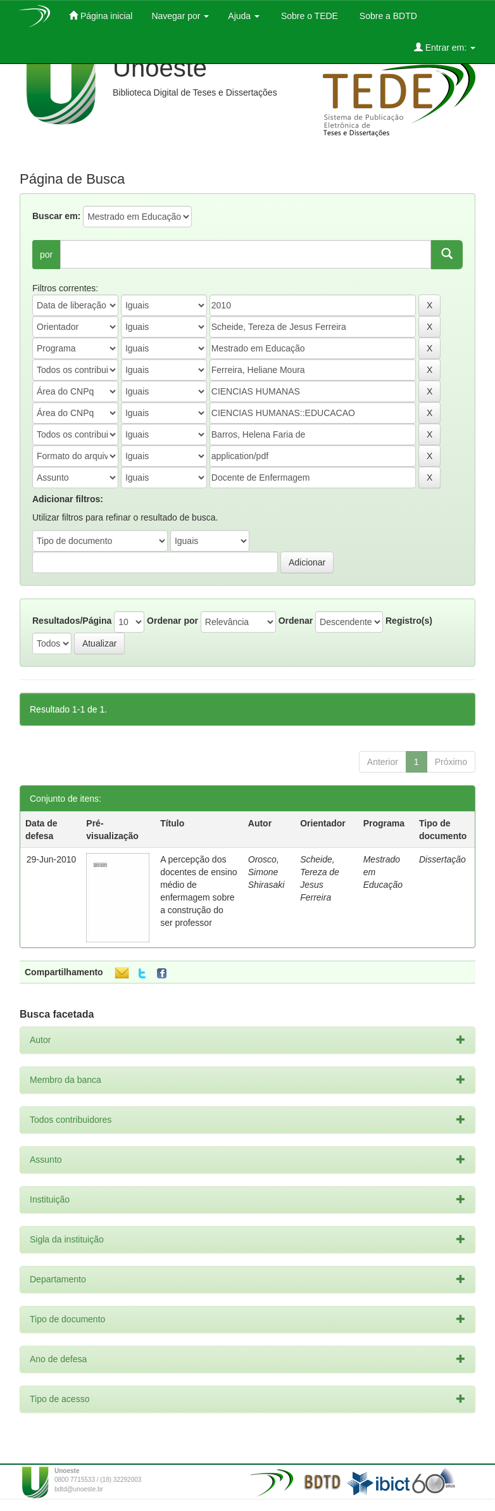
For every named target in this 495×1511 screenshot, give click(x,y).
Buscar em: (56, 216)
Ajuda (244, 16)
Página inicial (100, 15)
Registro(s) (408, 621)
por (46, 255)
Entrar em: (444, 47)
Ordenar (296, 621)
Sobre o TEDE (308, 16)
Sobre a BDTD (387, 16)
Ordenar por (172, 621)
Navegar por (180, 16)
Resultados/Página (71, 621)
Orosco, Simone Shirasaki (266, 872)
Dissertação (442, 859)
